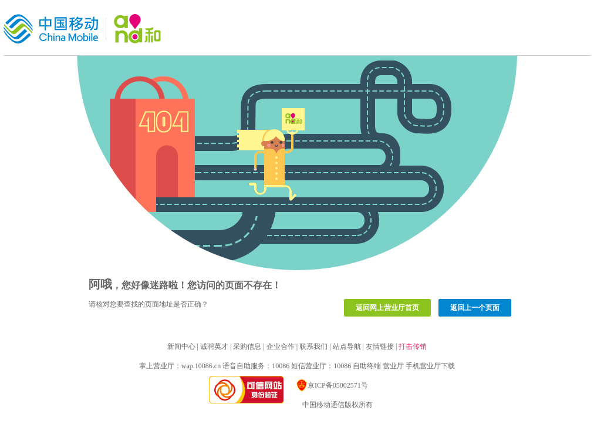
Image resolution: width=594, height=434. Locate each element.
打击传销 (413, 346)
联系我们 (313, 346)
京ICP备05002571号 (331, 385)
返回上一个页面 (475, 308)
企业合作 (280, 346)
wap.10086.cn (201, 366)
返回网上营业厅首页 (387, 308)
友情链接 (380, 346)
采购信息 (247, 346)
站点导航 (347, 346)
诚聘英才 (214, 346)
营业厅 (393, 366)
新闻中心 (181, 346)
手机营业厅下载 (430, 366)
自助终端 (367, 366)
